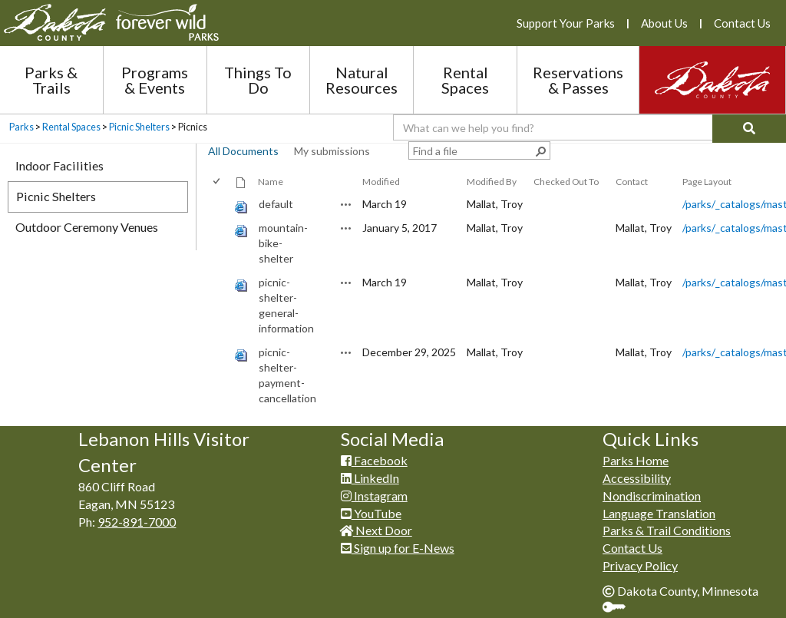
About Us (664, 23)
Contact (632, 181)
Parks (21, 127)
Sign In (620, 608)
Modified (381, 181)
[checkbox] (217, 181)
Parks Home (636, 460)
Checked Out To (566, 181)
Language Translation (659, 513)
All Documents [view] (243, 150)
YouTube (371, 513)
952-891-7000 (136, 521)
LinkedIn (370, 478)
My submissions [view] (332, 150)
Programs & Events (154, 80)
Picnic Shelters (139, 127)
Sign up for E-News (397, 547)
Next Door (376, 530)
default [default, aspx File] (276, 203)
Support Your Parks (566, 23)
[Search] (749, 128)
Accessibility (637, 478)
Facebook (374, 460)
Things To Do (258, 80)
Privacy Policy (640, 565)
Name (270, 181)
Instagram (374, 495)
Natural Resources (361, 80)
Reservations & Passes (578, 80)
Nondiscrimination (652, 495)
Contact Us (742, 23)
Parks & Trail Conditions (667, 530)
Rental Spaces (465, 80)
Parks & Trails (51, 80)
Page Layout (707, 181)
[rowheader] (219, 204)
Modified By (492, 181)
